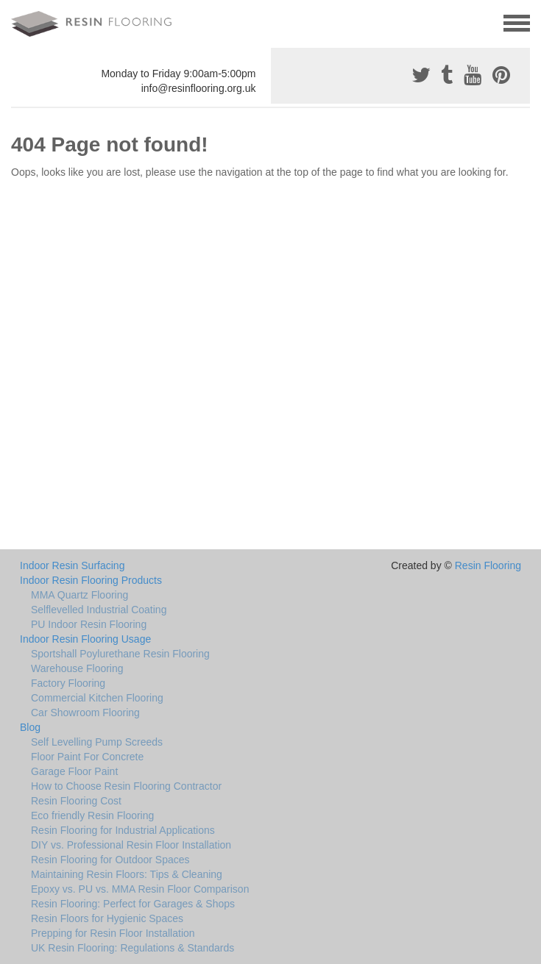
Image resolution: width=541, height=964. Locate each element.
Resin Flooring (488, 565)
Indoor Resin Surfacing (72, 565)
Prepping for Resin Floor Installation (113, 933)
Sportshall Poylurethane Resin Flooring (120, 654)
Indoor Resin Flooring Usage (85, 639)
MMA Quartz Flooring (79, 595)
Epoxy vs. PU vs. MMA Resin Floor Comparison (140, 889)
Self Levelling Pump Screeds (97, 742)
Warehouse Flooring (77, 668)
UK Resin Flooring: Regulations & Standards (132, 948)
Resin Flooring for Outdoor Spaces (110, 859)
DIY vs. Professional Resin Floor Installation (131, 845)
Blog (30, 727)
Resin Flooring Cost (76, 801)
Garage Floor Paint (74, 771)
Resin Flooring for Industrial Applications (123, 830)
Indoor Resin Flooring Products (91, 580)
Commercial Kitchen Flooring (97, 698)
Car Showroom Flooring (85, 712)
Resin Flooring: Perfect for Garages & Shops (133, 904)
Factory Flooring (68, 683)
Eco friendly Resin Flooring (92, 815)
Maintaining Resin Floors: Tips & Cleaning (126, 874)
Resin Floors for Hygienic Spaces (107, 918)
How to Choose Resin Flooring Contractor (126, 786)
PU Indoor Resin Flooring (88, 624)
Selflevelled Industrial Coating (98, 609)
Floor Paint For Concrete (87, 757)
